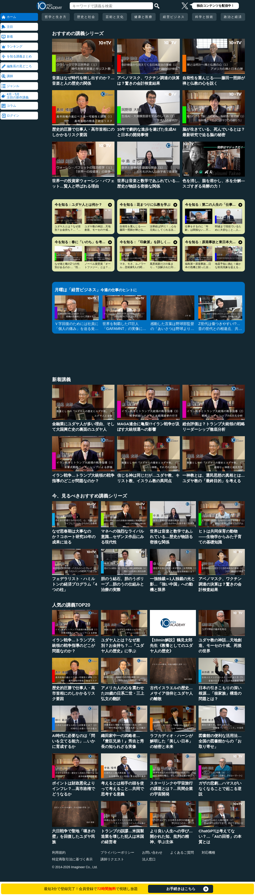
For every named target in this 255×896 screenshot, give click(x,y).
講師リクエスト (112, 859)
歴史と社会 (86, 17)
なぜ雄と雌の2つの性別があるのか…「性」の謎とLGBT (68, 267)
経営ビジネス (174, 17)
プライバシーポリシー (117, 852)
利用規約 (59, 852)
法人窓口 (149, 859)
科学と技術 (204, 17)
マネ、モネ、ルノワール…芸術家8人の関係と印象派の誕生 (133, 267)
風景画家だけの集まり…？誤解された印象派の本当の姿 (163, 267)
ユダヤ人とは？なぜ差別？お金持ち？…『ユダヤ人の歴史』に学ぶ (68, 230)
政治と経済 (233, 17)
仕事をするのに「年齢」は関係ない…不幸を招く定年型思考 (198, 230)
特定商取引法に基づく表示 (72, 859)
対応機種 (208, 852)
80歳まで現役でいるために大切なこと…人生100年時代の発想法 (228, 230)
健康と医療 (143, 17)
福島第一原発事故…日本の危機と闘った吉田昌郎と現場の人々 (198, 267)
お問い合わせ (152, 852)
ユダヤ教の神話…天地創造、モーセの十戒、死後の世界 (98, 230)
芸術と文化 (115, 17)
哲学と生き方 (56, 17)
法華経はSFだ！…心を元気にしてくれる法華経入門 (163, 230)
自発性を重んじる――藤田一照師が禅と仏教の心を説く (133, 230)
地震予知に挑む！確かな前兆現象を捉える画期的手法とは (228, 267)
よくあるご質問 (182, 852)
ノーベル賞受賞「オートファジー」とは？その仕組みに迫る (98, 267)
